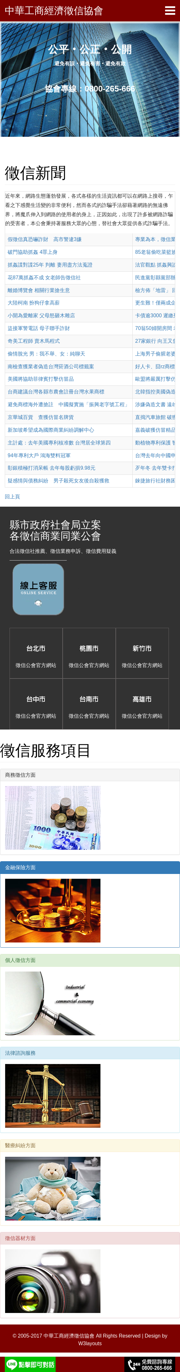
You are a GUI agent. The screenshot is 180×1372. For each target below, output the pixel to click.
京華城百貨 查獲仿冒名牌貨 (41, 417)
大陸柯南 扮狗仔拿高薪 (34, 302)
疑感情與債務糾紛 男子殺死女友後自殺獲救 (58, 480)
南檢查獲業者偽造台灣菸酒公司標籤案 (51, 366)
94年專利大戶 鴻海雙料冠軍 (39, 455)
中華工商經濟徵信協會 (56, 10)
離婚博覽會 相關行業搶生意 (39, 290)
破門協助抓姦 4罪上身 (33, 252)
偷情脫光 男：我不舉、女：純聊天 (46, 353)
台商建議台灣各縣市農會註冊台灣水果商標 (56, 391)
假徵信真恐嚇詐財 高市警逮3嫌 (45, 239)
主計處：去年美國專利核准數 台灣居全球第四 (59, 442)
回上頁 (12, 496)
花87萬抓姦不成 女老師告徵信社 (44, 277)
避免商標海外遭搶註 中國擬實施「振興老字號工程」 (69, 404)
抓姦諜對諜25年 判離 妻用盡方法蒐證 (50, 265)
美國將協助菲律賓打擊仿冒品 (41, 379)
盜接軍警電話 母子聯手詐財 (39, 328)
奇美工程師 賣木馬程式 (34, 341)
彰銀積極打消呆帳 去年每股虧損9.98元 (51, 468)
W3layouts (90, 1343)
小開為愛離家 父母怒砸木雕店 (41, 315)
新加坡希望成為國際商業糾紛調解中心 (51, 430)
